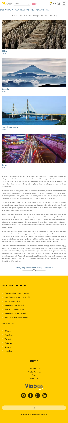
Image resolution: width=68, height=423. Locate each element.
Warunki (7, 339)
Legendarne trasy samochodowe (16, 317)
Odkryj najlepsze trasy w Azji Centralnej (34, 267)
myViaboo (8, 351)
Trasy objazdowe (22, 10)
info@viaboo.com (34, 378)
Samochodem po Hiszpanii (14, 305)
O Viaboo (8, 331)
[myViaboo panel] (59, 3)
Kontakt (7, 347)
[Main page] (7, 3)
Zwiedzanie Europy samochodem (16, 293)
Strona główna (6, 10)
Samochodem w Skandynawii (15, 313)
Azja (32, 10)
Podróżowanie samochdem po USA (17, 297)
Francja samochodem (12, 301)
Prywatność (8, 335)
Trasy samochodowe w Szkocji (15, 309)
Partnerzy (8, 343)
